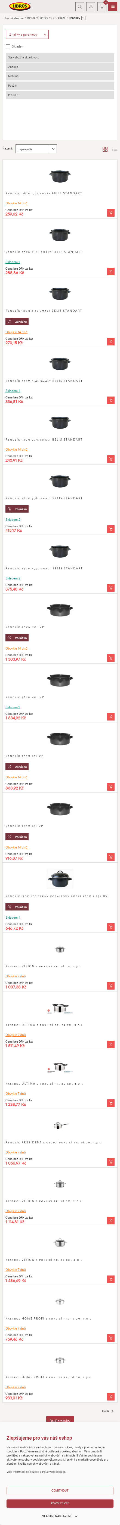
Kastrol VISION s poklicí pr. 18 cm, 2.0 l (43, 1201)
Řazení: (8, 148)
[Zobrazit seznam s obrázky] (114, 149)
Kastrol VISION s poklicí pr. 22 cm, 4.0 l (43, 1259)
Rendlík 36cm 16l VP (24, 826)
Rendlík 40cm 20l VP (24, 627)
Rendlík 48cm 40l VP (24, 697)
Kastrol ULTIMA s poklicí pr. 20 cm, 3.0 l (44, 1083)
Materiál (13, 76)
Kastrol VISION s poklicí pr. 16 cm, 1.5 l (43, 966)
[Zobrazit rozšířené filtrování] (27, 34)
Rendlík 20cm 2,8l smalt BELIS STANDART (44, 252)
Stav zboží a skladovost (23, 57)
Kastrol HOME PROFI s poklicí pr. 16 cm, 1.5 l (48, 1377)
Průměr (13, 95)
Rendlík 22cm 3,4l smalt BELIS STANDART (44, 380)
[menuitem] (112, 6)
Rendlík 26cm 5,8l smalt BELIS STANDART (44, 498)
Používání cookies (54, 1472)
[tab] (60, 57)
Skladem (18, 46)
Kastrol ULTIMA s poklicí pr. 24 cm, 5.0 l (44, 1025)
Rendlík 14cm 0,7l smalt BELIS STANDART (44, 439)
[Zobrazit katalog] (105, 149)
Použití (12, 85)
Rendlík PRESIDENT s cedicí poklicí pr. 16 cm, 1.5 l (53, 1142)
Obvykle (16, 203)
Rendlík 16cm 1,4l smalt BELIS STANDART (43, 193)
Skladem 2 (12, 519)
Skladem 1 (12, 262)
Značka (13, 67)
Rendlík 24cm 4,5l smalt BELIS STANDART (44, 568)
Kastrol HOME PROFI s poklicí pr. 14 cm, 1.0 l (48, 1318)
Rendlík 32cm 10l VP (24, 755)
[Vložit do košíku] (111, 213)
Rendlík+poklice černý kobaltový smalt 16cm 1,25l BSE (57, 896)
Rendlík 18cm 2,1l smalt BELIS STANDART (43, 310)
